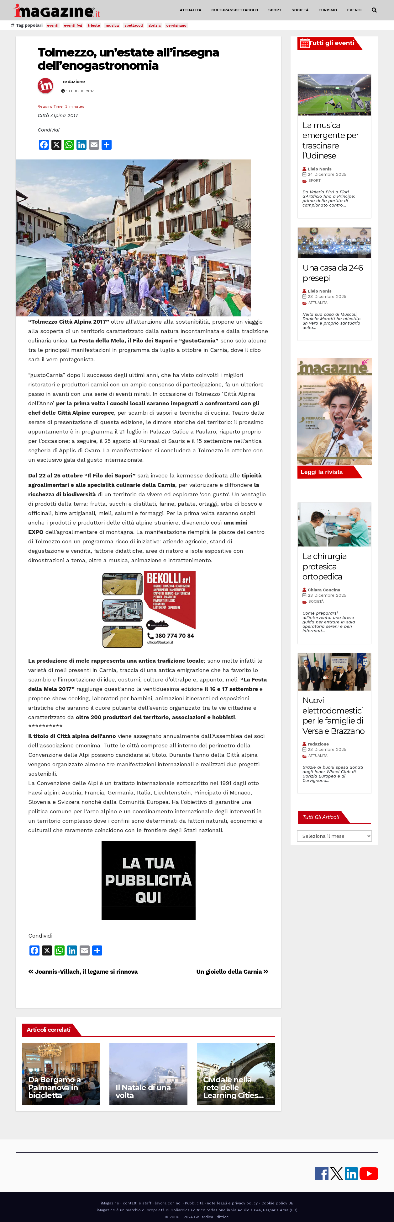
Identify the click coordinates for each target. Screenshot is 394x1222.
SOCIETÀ (300, 10)
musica (112, 25)
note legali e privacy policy (232, 1203)
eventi (52, 25)
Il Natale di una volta (143, 1091)
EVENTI (354, 10)
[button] (374, 10)
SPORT (275, 10)
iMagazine (110, 1203)
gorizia (155, 25)
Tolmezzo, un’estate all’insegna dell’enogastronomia (128, 59)
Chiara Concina (324, 590)
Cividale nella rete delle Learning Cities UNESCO (230, 1091)
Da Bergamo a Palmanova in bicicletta (54, 1087)
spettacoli (133, 25)
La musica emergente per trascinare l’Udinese (330, 140)
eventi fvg (73, 25)
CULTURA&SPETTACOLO (235, 10)
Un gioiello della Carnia (232, 971)
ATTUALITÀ (191, 10)
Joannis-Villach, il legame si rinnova (83, 971)
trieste (94, 25)
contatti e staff (137, 1203)
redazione (74, 81)
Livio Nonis (320, 169)
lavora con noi (168, 1203)
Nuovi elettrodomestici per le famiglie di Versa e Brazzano (333, 715)
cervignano (176, 25)
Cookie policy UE (277, 1203)
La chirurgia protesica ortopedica (324, 566)
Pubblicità (194, 1203)
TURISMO (328, 10)
